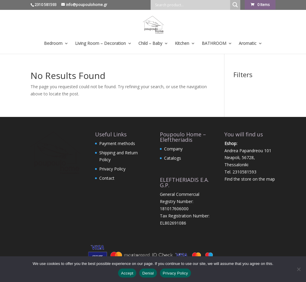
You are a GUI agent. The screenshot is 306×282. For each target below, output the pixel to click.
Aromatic (247, 43)
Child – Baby (150, 43)
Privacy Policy (112, 169)
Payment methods (117, 143)
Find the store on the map (249, 179)
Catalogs (172, 158)
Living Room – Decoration (100, 43)
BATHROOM (214, 43)
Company (173, 149)
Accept (127, 273)
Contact (106, 178)
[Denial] (299, 269)
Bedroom (53, 43)
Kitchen (182, 43)
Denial (148, 273)
